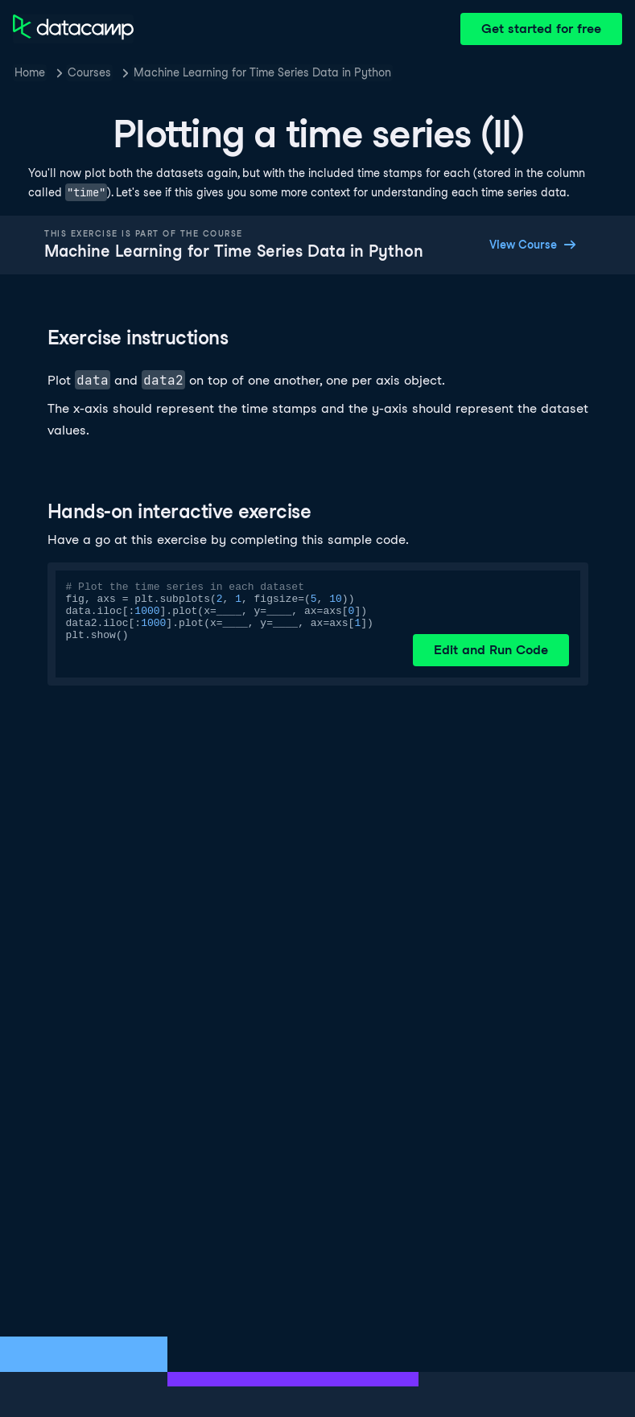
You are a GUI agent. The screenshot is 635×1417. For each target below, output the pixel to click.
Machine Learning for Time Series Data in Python (262, 72)
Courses (89, 72)
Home (29, 72)
